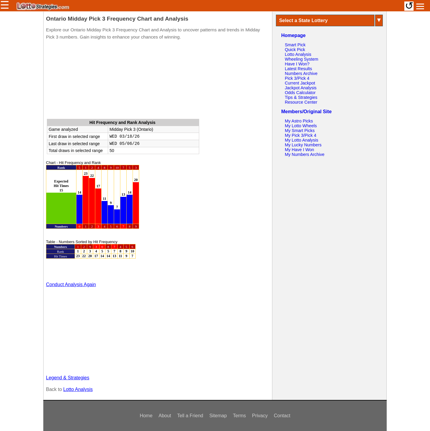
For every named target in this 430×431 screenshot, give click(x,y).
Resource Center (301, 102)
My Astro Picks (299, 121)
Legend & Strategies (67, 377)
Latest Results (298, 68)
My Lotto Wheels (301, 125)
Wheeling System (301, 59)
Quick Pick (295, 49)
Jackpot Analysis (301, 87)
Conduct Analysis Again (71, 284)
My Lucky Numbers (303, 144)
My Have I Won (299, 149)
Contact (282, 415)
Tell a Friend (190, 415)
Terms (239, 415)
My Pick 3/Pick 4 (301, 135)
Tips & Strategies (301, 97)
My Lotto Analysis (301, 140)
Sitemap (218, 415)
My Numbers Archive (305, 154)
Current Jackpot (300, 83)
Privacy (260, 415)
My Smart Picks (300, 130)
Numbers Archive (301, 73)
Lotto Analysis (78, 389)
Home (146, 415)
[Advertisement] (157, 80)
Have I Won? (297, 64)
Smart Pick (295, 44)
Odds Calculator (300, 92)
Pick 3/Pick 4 (297, 78)
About (165, 415)
